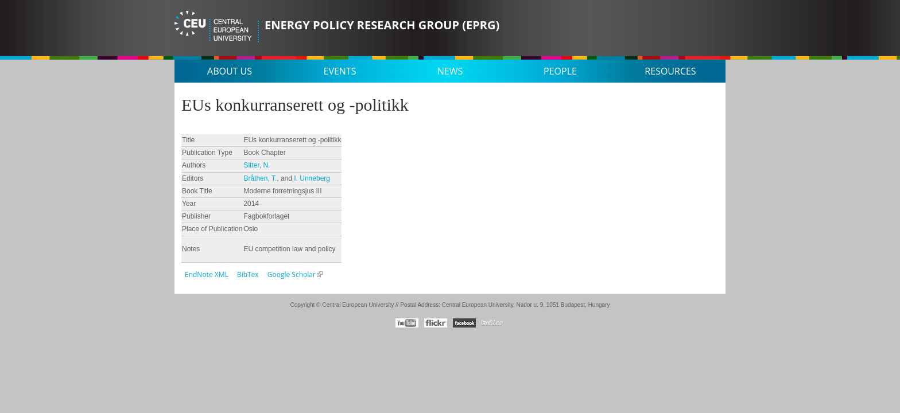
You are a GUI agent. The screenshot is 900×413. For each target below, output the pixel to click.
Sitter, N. (256, 165)
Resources (670, 71)
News (450, 71)
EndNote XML (206, 274)
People (560, 71)
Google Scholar (291, 274)
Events (340, 71)
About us (229, 71)
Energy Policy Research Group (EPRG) (382, 25)
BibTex (248, 274)
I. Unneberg (312, 178)
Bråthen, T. (260, 178)
